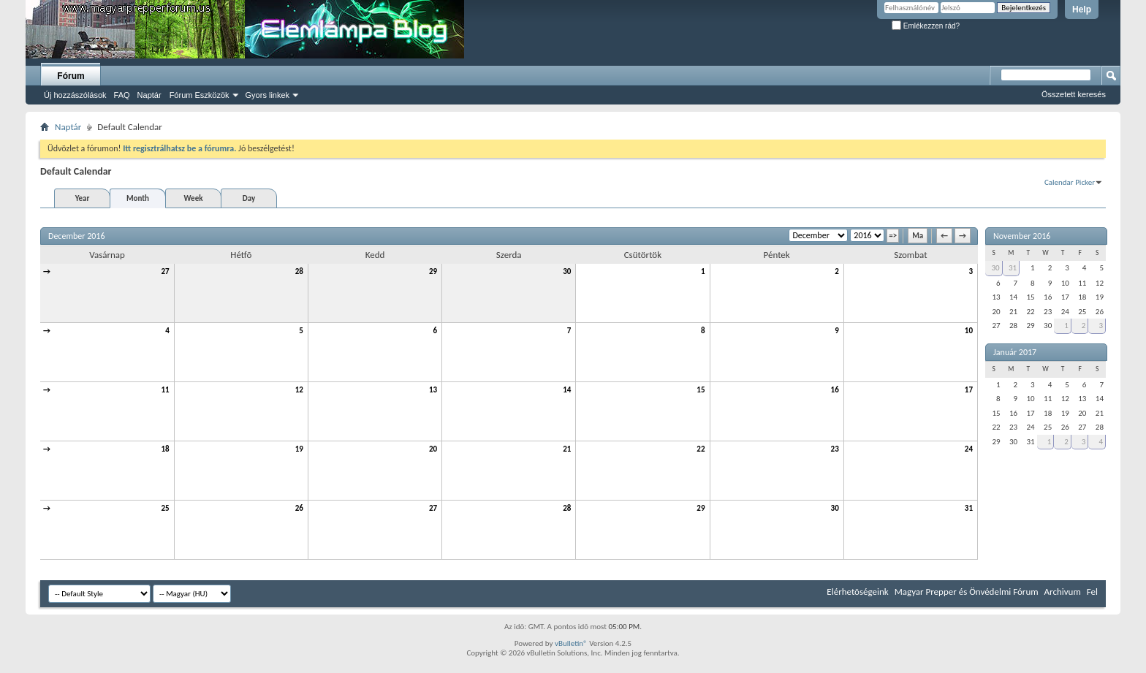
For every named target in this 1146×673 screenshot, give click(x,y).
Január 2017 (1014, 352)
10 (969, 330)
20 (433, 449)
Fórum (70, 76)
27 (166, 271)
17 (969, 390)
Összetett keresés (1073, 94)
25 (166, 508)
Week (193, 198)
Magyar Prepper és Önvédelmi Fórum (967, 591)
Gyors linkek (268, 95)
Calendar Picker (1069, 182)
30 (567, 271)
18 (166, 449)
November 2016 (1021, 236)
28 (299, 271)
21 (567, 449)
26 (299, 508)
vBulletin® (571, 643)
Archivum (1062, 591)
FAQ (122, 95)
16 (835, 390)
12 (299, 390)
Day (249, 198)
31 (969, 508)
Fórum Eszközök (199, 95)
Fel (1092, 591)
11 (166, 390)
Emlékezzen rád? (926, 26)
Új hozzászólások (75, 95)
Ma (917, 235)
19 (299, 449)
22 (701, 449)
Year (82, 198)
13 (433, 390)
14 (567, 390)
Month (137, 198)
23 (835, 449)
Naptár (149, 95)
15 (701, 390)
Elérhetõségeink (857, 591)
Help (1081, 9)
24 (969, 449)
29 (433, 271)
